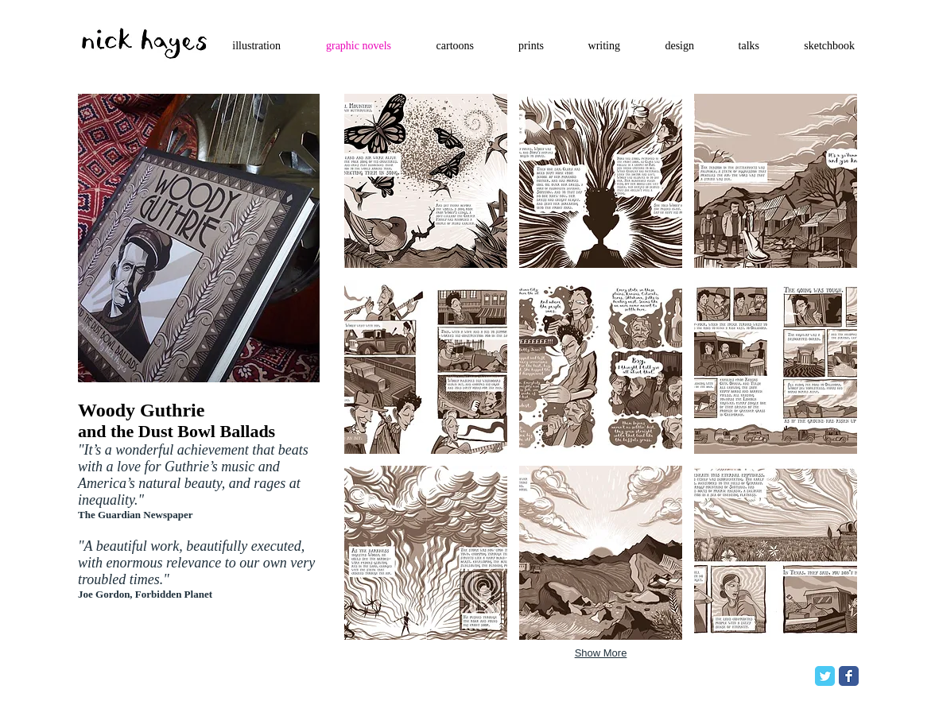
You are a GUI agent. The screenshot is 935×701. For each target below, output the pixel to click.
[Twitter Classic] (825, 676)
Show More (601, 653)
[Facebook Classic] (849, 676)
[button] (425, 181)
